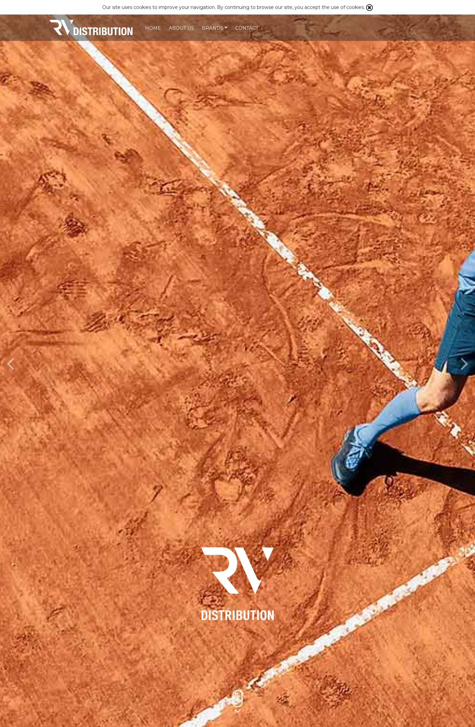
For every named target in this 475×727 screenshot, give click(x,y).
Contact (246, 28)
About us (181, 28)
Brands (214, 28)
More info (265, 661)
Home (153, 28)
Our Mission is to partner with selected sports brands (94, 27)
